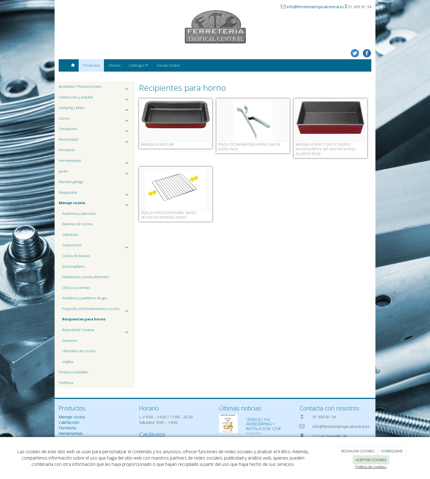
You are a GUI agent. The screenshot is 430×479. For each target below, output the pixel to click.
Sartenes (69, 340)
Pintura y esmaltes (73, 372)
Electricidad (95, 141)
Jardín (95, 173)
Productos (91, 65)
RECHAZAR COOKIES (358, 451)
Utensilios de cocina (78, 350)
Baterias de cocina (77, 223)
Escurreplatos (73, 266)
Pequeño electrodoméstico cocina (96, 310)
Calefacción (69, 422)
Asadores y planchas (79, 213)
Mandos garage (71, 181)
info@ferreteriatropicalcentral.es (315, 6)
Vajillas (67, 361)
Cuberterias (96, 246)
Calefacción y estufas (95, 99)
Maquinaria (95, 194)
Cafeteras (70, 234)
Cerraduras (95, 130)
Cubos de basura (76, 255)
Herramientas (95, 162)
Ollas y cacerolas (76, 287)
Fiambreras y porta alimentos (85, 276)
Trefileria (66, 382)
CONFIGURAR (392, 451)
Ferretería (67, 149)
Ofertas (114, 65)
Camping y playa (95, 109)
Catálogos (138, 65)
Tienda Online (168, 65)
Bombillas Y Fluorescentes (95, 88)
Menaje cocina (72, 416)
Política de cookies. (371, 466)
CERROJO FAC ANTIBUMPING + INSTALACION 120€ (263, 424)
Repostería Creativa (96, 331)
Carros (95, 120)
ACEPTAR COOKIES (371, 459)
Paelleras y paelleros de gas (84, 297)
